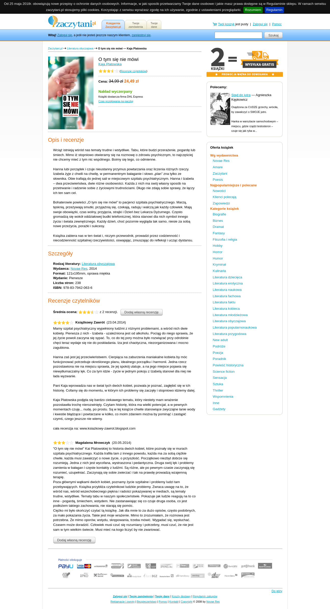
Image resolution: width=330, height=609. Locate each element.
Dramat (218, 227)
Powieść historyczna (228, 365)
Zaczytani (220, 173)
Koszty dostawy (181, 596)
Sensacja (220, 378)
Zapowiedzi (221, 203)
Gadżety (219, 409)
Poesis (218, 180)
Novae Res (79, 268)
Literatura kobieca (226, 308)
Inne (216, 403)
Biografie (219, 214)
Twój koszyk (226, 24)
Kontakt (173, 601)
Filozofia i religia (225, 239)
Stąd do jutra (241, 95)
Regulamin (274, 10)
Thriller (218, 390)
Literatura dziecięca (227, 277)
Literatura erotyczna (228, 283)
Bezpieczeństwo (147, 601)
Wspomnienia (223, 396)
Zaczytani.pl (55, 48)
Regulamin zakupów (205, 596)
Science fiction (224, 371)
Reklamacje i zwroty (123, 601)
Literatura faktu (224, 302)
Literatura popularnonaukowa (235, 327)
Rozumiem (253, 10)
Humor (218, 258)
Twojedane (154, 25)
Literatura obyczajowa (80, 48)
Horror (218, 252)
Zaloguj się (64, 35)
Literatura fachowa (227, 296)
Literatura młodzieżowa (230, 315)
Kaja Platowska (110, 64)
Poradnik (219, 359)
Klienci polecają (225, 197)
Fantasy (219, 233)
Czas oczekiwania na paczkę (116, 101)
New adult (220, 340)
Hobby (218, 246)
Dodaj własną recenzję (142, 312)
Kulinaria (219, 271)
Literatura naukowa (227, 290)
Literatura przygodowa (229, 334)
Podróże (219, 346)
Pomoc (277, 24)
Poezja (218, 353)
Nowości (219, 191)
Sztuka (218, 384)
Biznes (218, 221)
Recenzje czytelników (133, 71)
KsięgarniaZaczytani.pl (113, 25)
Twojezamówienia (136, 25)
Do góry (276, 591)
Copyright (187, 601)
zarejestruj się (141, 35)
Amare (218, 167)
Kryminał (219, 264)
